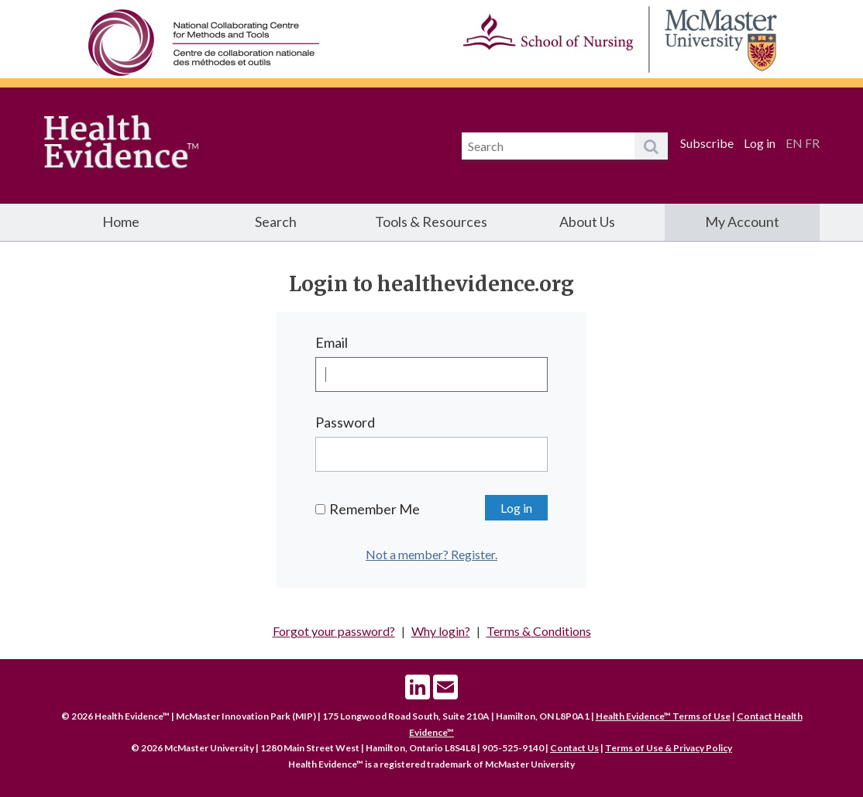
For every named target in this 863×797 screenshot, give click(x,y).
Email (331, 342)
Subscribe (707, 143)
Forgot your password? (334, 631)
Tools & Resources (431, 221)
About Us (587, 221)
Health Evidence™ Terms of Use (663, 716)
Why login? (440, 631)
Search (276, 221)
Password (345, 422)
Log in (759, 143)
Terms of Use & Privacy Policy (668, 748)
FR (812, 143)
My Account (742, 221)
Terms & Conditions (539, 631)
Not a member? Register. (431, 554)
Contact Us (574, 748)
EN (794, 143)
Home (120, 221)
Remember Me (374, 508)
